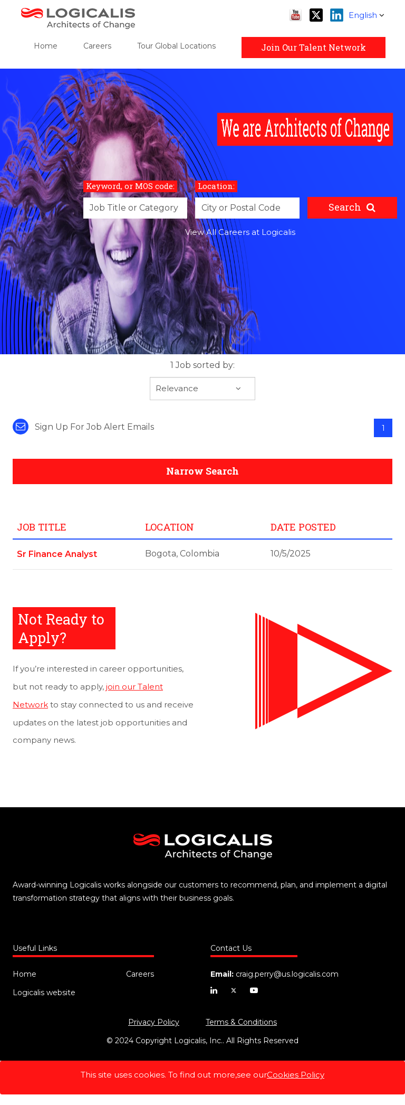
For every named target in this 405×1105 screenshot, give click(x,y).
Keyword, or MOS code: (130, 186)
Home (45, 46)
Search (345, 207)
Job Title (41, 527)
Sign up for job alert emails (83, 427)
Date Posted (303, 527)
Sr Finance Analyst (57, 554)
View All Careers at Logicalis (240, 232)
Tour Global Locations (176, 46)
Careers (97, 46)
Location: (216, 186)
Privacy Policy (153, 1022)
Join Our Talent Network (313, 47)
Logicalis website (44, 992)
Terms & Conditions (241, 1022)
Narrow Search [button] (202, 471)
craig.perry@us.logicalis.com (287, 974)
